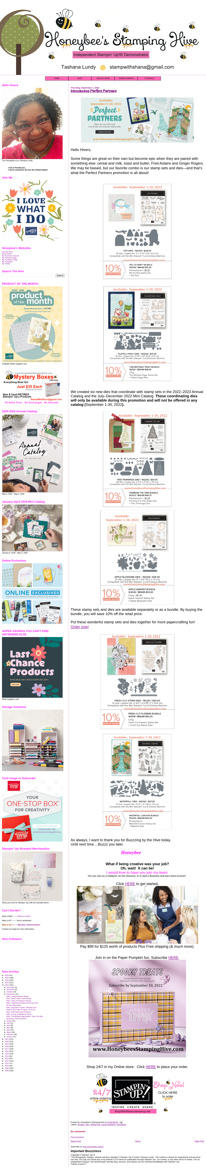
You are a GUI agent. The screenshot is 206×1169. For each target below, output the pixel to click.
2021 (7, 1039)
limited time (95, 1124)
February (10, 1034)
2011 (7, 1063)
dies (87, 1124)
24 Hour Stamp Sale (13, 1005)
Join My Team (7, 252)
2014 (7, 1056)
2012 (7, 1061)
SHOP (79, 78)
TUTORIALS (149, 78)
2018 (7, 1046)
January (10, 1037)
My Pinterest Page (9, 258)
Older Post (199, 1141)
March (9, 1032)
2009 (7, 1068)
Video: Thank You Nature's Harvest (18, 1001)
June (9, 1025)
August (9, 1021)
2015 (7, 1054)
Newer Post (76, 1141)
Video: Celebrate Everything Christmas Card (22, 1003)
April (9, 1030)
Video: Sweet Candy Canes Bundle (18, 998)
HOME (56, 78)
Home (137, 1141)
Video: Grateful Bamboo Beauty (17, 996)
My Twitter (6, 264)
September (11, 994)
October (10, 992)
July (8, 1023)
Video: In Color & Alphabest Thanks (19, 1014)
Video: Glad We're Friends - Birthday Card (21, 1007)
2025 (7, 978)
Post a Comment (77, 1137)
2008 (7, 1071)
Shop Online (7, 254)
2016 (7, 1051)
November (11, 989)
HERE (130, 884)
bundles (81, 1124)
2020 (7, 1041)
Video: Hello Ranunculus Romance (18, 1012)
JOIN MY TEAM (103, 78)
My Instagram (7, 262)
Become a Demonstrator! (29, 925)
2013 (7, 1058)
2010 (7, 1066)
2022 (7, 985)
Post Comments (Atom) (93, 1147)
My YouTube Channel (10, 256)
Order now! (80, 627)
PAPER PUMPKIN (126, 78)
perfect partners (108, 1124)
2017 (7, 1049)
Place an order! (24, 916)
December (11, 987)
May (8, 1028)
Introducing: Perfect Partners (93, 91)
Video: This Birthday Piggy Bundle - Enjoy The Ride (24, 1016)
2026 (7, 975)
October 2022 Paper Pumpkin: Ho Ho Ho (20, 1010)
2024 (7, 980)
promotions (121, 1124)
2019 (7, 1044)
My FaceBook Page (10, 260)
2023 (7, 983)
